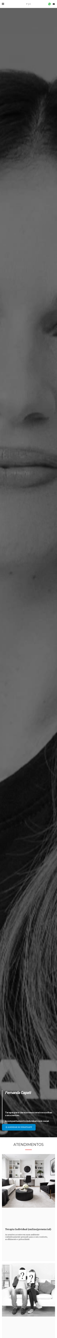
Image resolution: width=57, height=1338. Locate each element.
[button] (3, 3)
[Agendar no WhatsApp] (19, 1127)
